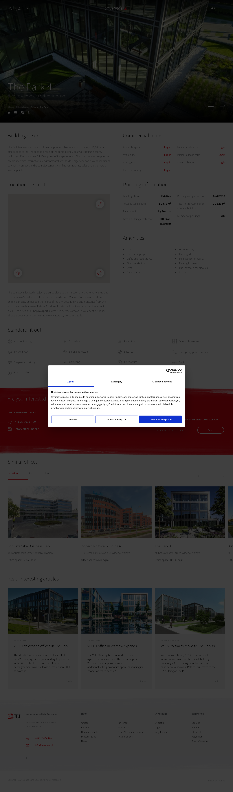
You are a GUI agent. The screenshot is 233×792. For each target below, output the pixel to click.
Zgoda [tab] (70, 381)
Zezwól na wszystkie (160, 419)
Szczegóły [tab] (116, 381)
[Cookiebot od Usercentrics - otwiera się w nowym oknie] (168, 371)
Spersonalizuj (116, 419)
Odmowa (72, 419)
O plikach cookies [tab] (162, 381)
